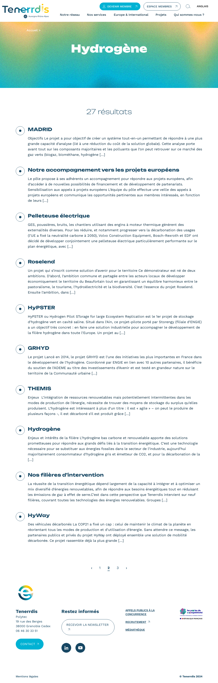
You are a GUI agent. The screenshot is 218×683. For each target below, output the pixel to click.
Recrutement (135, 621)
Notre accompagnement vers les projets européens (103, 170)
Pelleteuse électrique (59, 216)
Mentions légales (27, 676)
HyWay (39, 515)
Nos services (96, 14)
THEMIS (39, 388)
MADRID (40, 129)
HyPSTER (41, 307)
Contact (27, 644)
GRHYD (38, 348)
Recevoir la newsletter (87, 625)
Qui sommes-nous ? (189, 14)
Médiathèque (135, 629)
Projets (161, 14)
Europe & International (131, 14)
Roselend (41, 262)
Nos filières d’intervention (66, 475)
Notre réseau (70, 14)
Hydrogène (44, 429)
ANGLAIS (202, 6)
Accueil (32, 30)
